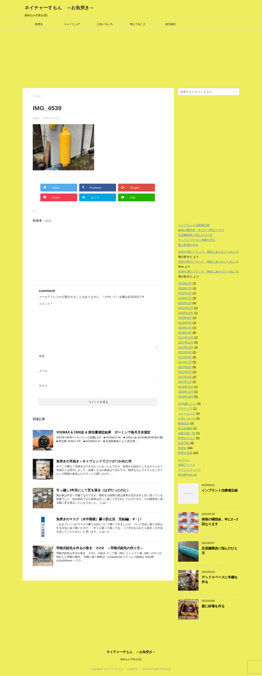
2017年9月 (185, 352)
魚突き (39, 24)
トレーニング (72, 24)
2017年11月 (185, 342)
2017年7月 (185, 362)
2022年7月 (185, 288)
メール (43, 370)
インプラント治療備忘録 (194, 225)
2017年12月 (185, 337)
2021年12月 (185, 308)
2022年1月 (185, 303)
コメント (45, 303)
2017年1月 (185, 382)
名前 (42, 356)
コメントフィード (189, 469)
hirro (48, 220)
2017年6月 (185, 367)
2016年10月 (185, 396)
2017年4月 (185, 377)
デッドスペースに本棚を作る (196, 240)
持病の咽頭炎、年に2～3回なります (201, 230)
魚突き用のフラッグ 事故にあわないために (206, 251)
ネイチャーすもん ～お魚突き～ (59, 7)
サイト (43, 385)
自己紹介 (170, 24)
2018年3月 (185, 332)
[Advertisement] (123, 59)
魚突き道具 (185, 453)
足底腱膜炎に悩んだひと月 (195, 235)
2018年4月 (185, 327)
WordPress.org (187, 474)
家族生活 (184, 423)
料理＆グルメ (186, 438)
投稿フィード (186, 464)
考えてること (138, 24)
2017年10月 (185, 347)
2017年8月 (185, 357)
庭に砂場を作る (188, 244)
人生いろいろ (105, 24)
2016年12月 (185, 386)
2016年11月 (185, 391)
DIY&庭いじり (187, 403)
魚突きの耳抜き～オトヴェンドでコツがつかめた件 (94, 461)
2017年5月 (185, 372)
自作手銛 (184, 443)
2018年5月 (185, 322)
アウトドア (185, 408)
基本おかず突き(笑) (131, 659)
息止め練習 (185, 428)
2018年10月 (185, 313)
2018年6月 (185, 318)
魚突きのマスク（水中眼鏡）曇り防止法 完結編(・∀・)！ (99, 519)
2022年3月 (185, 293)
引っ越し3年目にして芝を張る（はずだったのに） (93, 490)
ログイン (184, 460)
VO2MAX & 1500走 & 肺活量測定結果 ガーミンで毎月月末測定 (103, 432)
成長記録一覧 (186, 433)
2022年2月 (185, 298)
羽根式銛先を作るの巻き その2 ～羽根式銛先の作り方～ (99, 548)
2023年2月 (185, 283)
